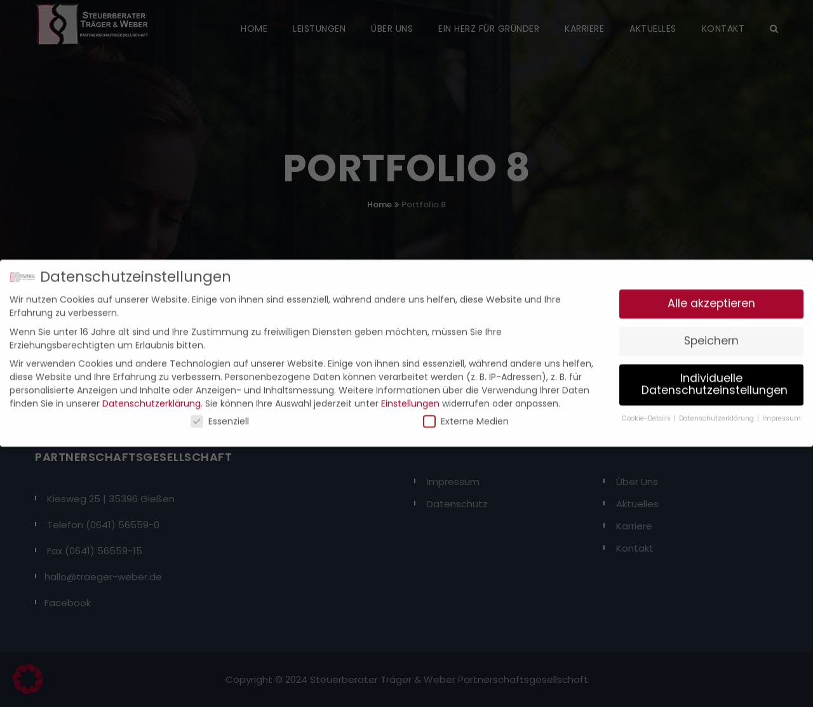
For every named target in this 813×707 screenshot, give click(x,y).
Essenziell (220, 415)
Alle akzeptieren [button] (711, 297)
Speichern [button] (711, 334)
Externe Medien (466, 415)
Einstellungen (410, 397)
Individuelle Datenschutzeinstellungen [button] (715, 378)
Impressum (781, 412)
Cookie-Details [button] (647, 412)
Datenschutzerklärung (151, 397)
